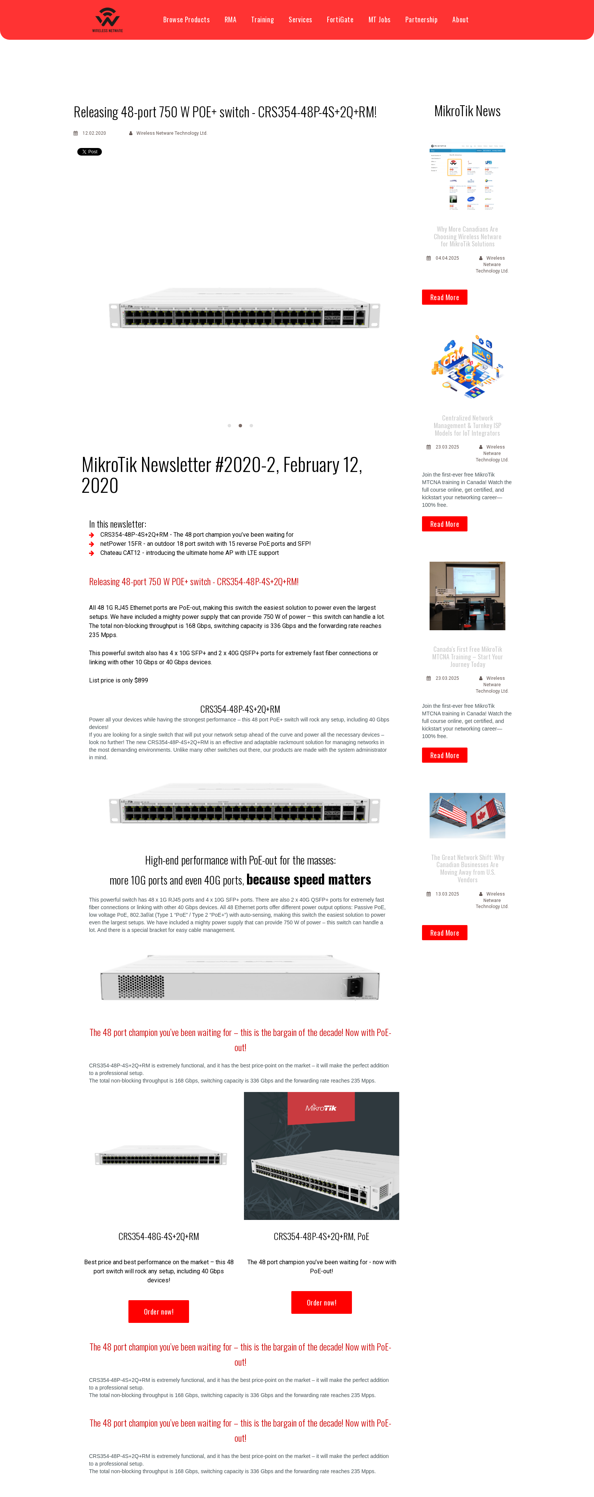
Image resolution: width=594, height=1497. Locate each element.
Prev (95, 309)
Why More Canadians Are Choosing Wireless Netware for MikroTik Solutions (467, 235)
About (460, 19)
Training (262, 19)
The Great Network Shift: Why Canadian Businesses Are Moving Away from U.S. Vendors (467, 861)
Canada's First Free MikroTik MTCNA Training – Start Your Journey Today (467, 651)
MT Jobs (380, 19)
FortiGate (340, 19)
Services (300, 19)
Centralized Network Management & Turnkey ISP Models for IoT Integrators (467, 422)
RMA (231, 19)
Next (385, 309)
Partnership (421, 19)
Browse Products (186, 19)
